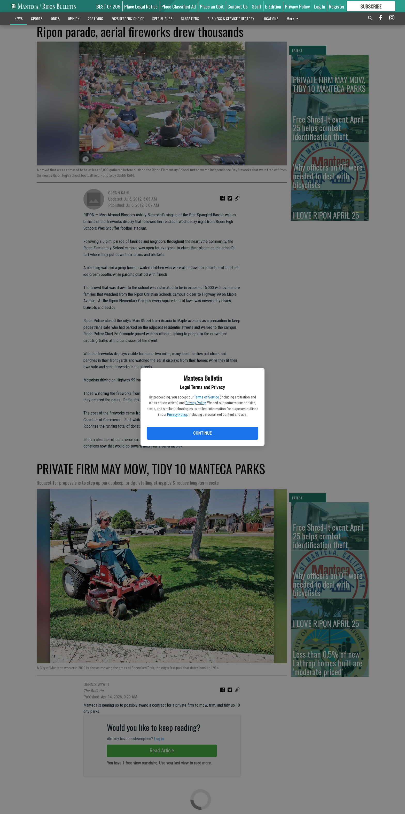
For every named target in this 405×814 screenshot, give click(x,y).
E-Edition (273, 6)
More (293, 18)
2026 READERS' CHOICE (127, 18)
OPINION (74, 18)
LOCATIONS (270, 18)
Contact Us (238, 6)
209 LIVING (95, 18)
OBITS (55, 18)
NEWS (18, 18)
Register (337, 6)
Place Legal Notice (141, 6)
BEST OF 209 (108, 6)
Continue (202, 433)
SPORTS (37, 18)
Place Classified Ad (178, 6)
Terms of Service (206, 397)
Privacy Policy (195, 403)
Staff (256, 6)
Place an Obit (212, 6)
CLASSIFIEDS (190, 18)
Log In (319, 6)
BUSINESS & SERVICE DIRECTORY (230, 18)
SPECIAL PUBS (162, 18)
